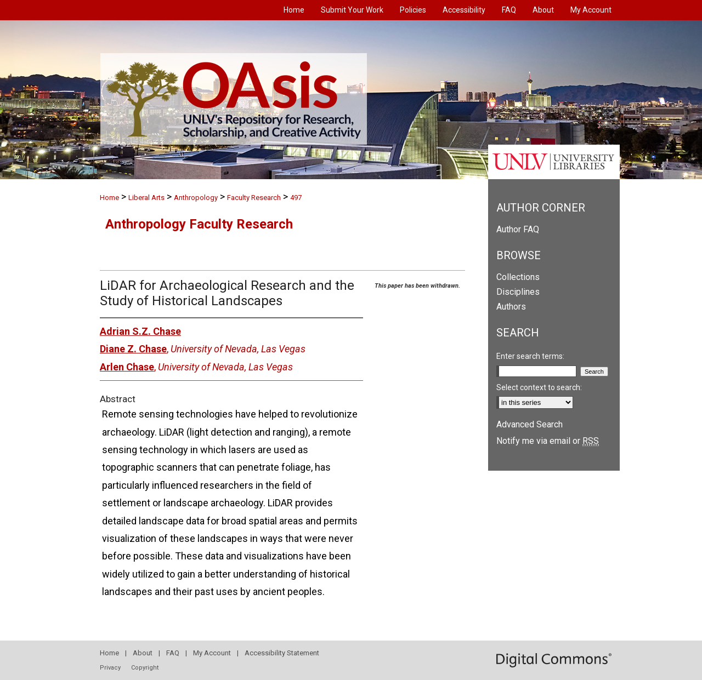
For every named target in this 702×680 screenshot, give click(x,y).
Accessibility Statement (282, 653)
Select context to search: (539, 387)
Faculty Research (254, 197)
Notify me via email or (547, 441)
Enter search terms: (530, 356)
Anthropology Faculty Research (199, 224)
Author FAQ (517, 229)
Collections (518, 277)
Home (109, 197)
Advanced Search (529, 424)
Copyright (144, 667)
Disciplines (518, 292)
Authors (511, 306)
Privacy (110, 667)
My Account (212, 653)
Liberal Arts (146, 197)
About (142, 653)
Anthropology (196, 197)
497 (296, 197)
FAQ (172, 653)
